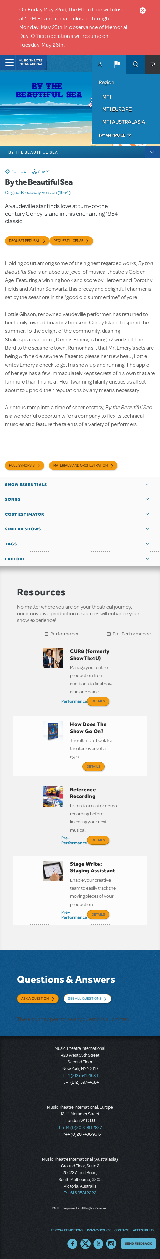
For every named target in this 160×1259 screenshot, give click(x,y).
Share (44, 171)
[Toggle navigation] (7, 62)
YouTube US (98, 1244)
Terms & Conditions (67, 1230)
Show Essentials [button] (26, 484)
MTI (106, 96)
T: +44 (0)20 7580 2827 (80, 1127)
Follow (19, 171)
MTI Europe (117, 109)
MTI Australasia (123, 121)
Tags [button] (11, 544)
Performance (65, 634)
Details (98, 701)
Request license (68, 241)
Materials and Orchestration (80, 465)
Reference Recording (83, 792)
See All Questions (84, 998)
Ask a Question (35, 998)
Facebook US (72, 1244)
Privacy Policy (98, 1230)
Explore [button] (15, 559)
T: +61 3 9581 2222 (80, 1193)
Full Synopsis (22, 465)
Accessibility (143, 1230)
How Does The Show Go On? (88, 727)
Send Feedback (138, 1243)
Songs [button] (13, 499)
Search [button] (135, 64)
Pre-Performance (132, 634)
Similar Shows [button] (23, 529)
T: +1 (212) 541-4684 (80, 1075)
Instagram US (111, 1244)
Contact (121, 1230)
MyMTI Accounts (99, 64)
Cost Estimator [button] (24, 514)
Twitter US (85, 1244)
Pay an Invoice (112, 135)
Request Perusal (24, 241)
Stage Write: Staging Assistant (92, 867)
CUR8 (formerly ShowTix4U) (89, 654)
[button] (116, 64)
